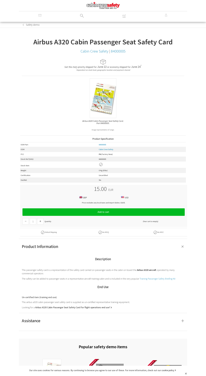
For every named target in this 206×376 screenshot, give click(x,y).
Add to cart (103, 212)
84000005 (102, 144)
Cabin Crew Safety (106, 149)
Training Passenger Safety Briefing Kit (157, 278)
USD (124, 197)
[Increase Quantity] (40, 221)
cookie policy (167, 370)
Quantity (48, 221)
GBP (83, 197)
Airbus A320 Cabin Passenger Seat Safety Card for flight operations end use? (72, 307)
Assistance (103, 320)
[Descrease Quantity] (25, 221)
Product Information (103, 246)
